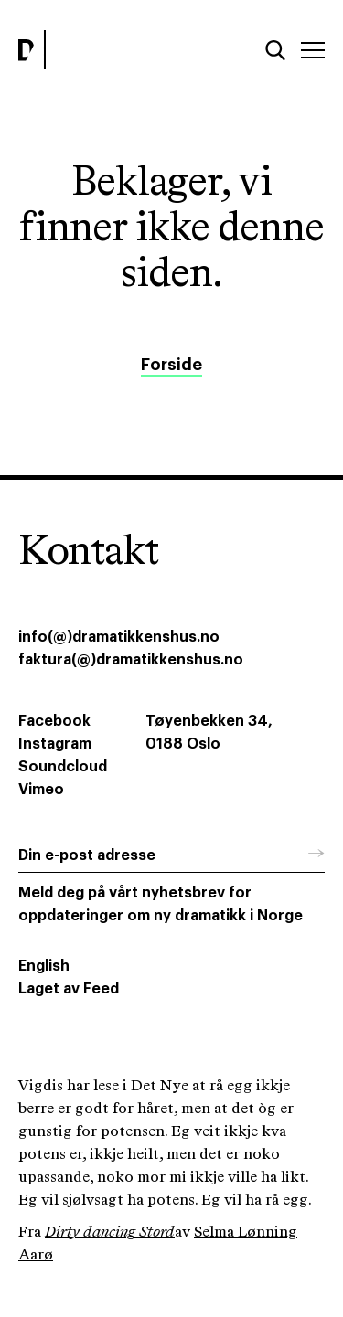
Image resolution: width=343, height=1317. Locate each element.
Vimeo (41, 789)
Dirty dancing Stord (110, 1232)
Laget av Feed (68, 989)
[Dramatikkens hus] (90, 49)
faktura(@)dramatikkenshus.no (130, 660)
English (44, 966)
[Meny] (313, 50)
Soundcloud (62, 766)
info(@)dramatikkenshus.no (119, 637)
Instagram (54, 744)
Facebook (54, 721)
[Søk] (275, 50)
